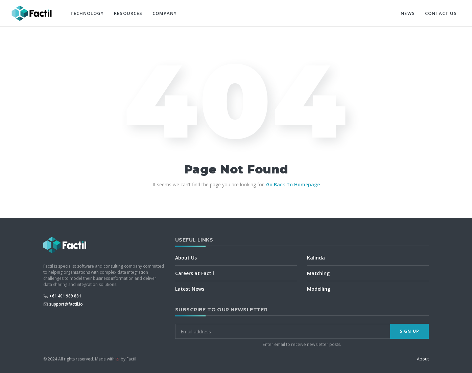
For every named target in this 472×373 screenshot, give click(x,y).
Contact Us (441, 13)
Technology (87, 13)
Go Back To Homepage (293, 184)
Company (164, 13)
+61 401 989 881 (65, 296)
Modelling (318, 289)
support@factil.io (66, 304)
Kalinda (316, 257)
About (423, 359)
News (408, 13)
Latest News (189, 289)
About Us (186, 257)
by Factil (128, 359)
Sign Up (409, 331)
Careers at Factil (194, 273)
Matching (318, 273)
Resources (128, 13)
